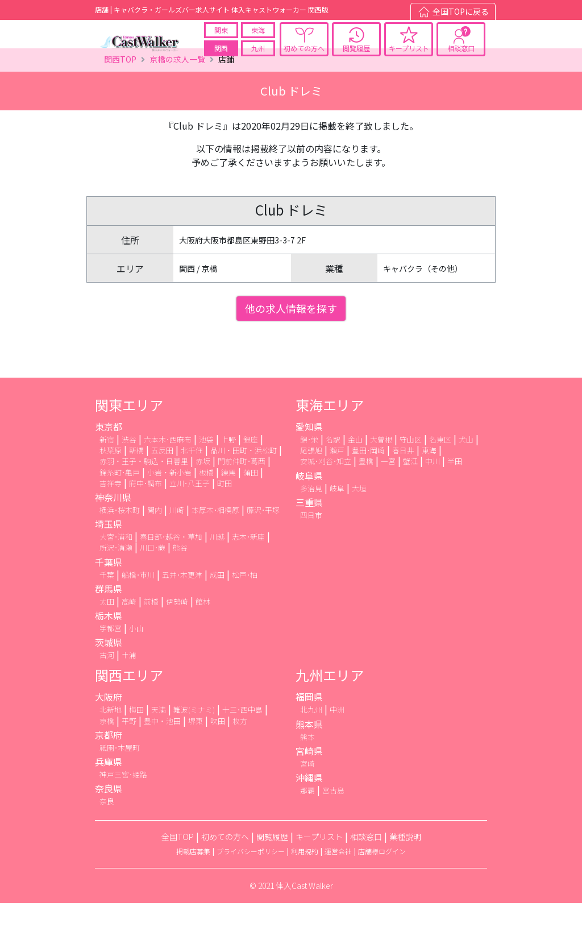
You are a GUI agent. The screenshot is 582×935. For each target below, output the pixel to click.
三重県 (309, 533)
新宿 (106, 471)
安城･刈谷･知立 (325, 492)
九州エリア (330, 707)
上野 (228, 471)
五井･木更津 (182, 606)
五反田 (162, 482)
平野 (129, 752)
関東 (221, 38)
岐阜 (337, 519)
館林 (203, 632)
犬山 (466, 471)
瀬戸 (337, 482)
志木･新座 (248, 568)
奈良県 (108, 820)
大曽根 (381, 471)
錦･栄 (309, 471)
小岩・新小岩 (169, 503)
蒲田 (250, 503)
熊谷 (180, 579)
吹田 (217, 752)
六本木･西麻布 (168, 471)
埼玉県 (108, 555)
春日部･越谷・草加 (171, 568)
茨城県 (108, 674)
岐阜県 (309, 507)
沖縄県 (309, 809)
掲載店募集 (193, 883)
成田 (217, 606)
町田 (224, 514)
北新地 (110, 741)
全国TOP (177, 868)
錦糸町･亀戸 (119, 503)
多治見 (311, 519)
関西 (221, 56)
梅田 (136, 741)
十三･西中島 (242, 741)
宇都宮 (110, 659)
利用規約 (304, 883)
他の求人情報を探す (291, 340)
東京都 (108, 458)
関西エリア (129, 707)
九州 (258, 56)
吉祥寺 (110, 514)
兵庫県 (108, 793)
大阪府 (108, 728)
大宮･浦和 (115, 568)
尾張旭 (311, 482)
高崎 (129, 632)
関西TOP (120, 91)
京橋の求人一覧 (177, 91)
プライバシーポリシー (251, 883)
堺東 (195, 752)
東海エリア (330, 436)
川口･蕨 (152, 579)
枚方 (239, 752)
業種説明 (405, 868)
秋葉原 (110, 482)
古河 (106, 686)
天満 (158, 741)
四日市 (311, 546)
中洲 (337, 741)
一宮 (388, 492)
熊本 (307, 768)
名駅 (333, 471)
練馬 (228, 503)
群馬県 (108, 620)
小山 (136, 659)
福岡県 (309, 728)
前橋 (151, 632)
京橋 (106, 752)
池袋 (206, 471)
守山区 (411, 471)
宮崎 (307, 794)
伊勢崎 (177, 632)
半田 (454, 492)
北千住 (192, 482)
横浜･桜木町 (119, 541)
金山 (355, 471)
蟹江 (410, 492)
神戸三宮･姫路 (123, 805)
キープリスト (409, 56)
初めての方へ (304, 56)
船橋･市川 (138, 606)
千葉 (106, 606)
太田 (106, 632)
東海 (258, 38)
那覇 (307, 821)
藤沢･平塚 (263, 541)
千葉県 (108, 593)
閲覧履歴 (356, 56)
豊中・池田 (162, 752)
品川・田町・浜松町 (243, 482)
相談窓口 (461, 56)
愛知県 (309, 458)
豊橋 (366, 492)
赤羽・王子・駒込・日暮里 (143, 492)
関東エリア (129, 436)
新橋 (136, 482)
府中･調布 (145, 514)
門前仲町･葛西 (241, 492)
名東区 (440, 471)
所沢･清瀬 (115, 579)
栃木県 (108, 646)
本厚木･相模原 (215, 541)
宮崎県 (309, 782)
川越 (217, 568)
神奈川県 (113, 529)
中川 (432, 492)
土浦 (129, 686)
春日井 (403, 482)
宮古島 (333, 821)
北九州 (311, 741)
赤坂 (203, 492)
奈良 (106, 833)
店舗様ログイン (382, 883)
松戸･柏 (244, 606)
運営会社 (338, 883)
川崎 (176, 541)
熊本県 (309, 755)
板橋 (206, 503)
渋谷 (129, 471)
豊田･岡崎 (368, 482)
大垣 (359, 519)
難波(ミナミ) (194, 741)
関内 (154, 541)
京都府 (108, 766)
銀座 (250, 471)
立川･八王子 (189, 514)
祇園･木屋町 (119, 778)
